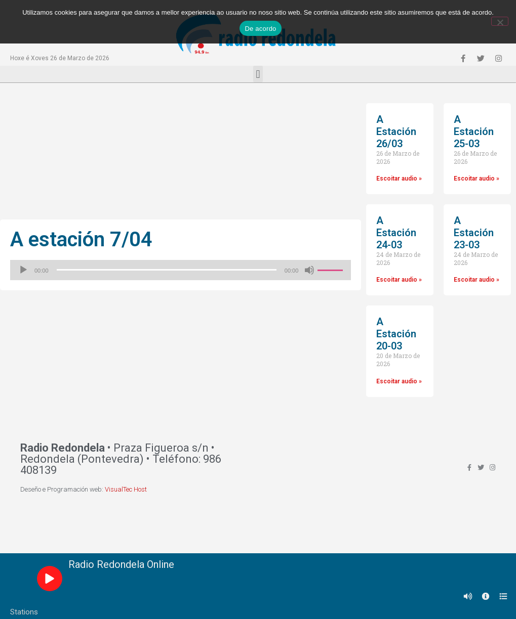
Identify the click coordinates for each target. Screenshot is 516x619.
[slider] (166, 270)
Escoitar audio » (399, 178)
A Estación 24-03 (396, 232)
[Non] (499, 21)
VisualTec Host (126, 489)
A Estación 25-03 (474, 131)
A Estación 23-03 (474, 232)
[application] (180, 270)
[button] (258, 74)
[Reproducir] (23, 270)
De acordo (260, 28)
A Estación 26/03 (396, 131)
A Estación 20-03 (396, 334)
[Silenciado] (309, 270)
